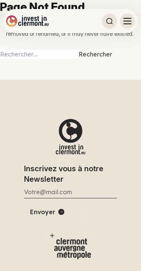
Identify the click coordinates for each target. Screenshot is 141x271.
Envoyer (42, 212)
